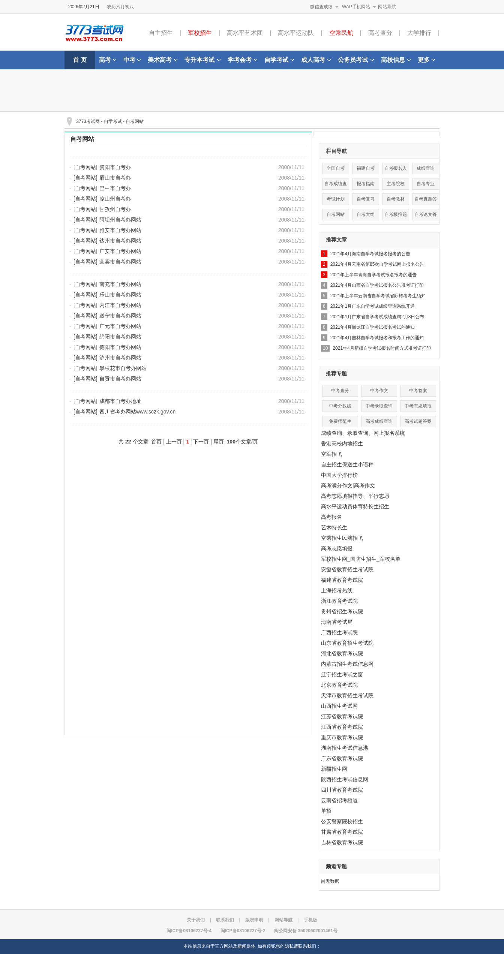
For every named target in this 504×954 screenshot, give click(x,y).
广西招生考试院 (339, 632)
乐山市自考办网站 (120, 295)
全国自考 (336, 168)
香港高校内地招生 (342, 443)
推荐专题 (336, 373)
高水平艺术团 (245, 33)
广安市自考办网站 (120, 251)
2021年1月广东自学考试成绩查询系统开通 (372, 306)
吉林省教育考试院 (342, 842)
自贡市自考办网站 (120, 379)
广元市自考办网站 (120, 326)
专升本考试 (202, 60)
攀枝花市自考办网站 (123, 368)
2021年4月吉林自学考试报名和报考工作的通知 (377, 337)
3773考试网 (88, 121)
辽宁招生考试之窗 (342, 674)
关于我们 (196, 920)
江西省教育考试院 (342, 727)
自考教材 (396, 199)
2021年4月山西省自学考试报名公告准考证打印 (377, 285)
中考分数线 (340, 406)
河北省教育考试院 (342, 653)
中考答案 (418, 390)
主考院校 (396, 183)
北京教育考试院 (339, 685)
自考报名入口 (395, 170)
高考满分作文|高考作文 (348, 485)
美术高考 (162, 60)
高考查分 (380, 33)
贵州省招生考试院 (342, 611)
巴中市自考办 (115, 188)
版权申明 (254, 920)
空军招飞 (331, 454)
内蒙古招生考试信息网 (347, 664)
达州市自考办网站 (120, 241)
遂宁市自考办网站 (120, 316)
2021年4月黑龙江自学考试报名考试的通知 (372, 327)
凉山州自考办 (115, 199)
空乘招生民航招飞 (342, 538)
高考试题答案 (418, 421)
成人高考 (316, 60)
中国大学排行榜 (339, 475)
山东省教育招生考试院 (347, 643)
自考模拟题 (395, 214)
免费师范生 (340, 421)
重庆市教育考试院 (342, 737)
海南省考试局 (336, 622)
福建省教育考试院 (342, 580)
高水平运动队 (296, 33)
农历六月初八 (120, 6)
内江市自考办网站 (120, 305)
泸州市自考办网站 (120, 358)
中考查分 (340, 390)
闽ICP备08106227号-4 (189, 930)
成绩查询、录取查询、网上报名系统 (363, 433)
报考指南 (366, 183)
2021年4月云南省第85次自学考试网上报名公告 (377, 264)
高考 (107, 60)
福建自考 (366, 168)
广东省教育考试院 (342, 758)
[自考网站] (86, 167)
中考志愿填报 (418, 406)
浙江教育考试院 (339, 601)
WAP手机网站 (356, 6)
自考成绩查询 (335, 185)
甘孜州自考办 (115, 209)
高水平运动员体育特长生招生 (355, 506)
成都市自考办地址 (120, 401)
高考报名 (331, 517)
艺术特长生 (334, 527)
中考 (132, 60)
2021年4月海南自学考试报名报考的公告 (370, 253)
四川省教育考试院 (342, 790)
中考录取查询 (379, 406)
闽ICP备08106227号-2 (243, 930)
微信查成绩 (321, 6)
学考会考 (242, 60)
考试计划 (336, 199)
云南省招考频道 (339, 800)
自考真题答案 (425, 200)
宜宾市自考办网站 (120, 262)
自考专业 (426, 183)
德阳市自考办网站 (120, 347)
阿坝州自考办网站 (120, 220)
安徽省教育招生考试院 (347, 569)
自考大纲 (366, 214)
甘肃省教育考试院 (342, 832)
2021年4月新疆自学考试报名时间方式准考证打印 (381, 348)
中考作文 (379, 390)
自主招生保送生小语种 (347, 464)
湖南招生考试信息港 (344, 748)
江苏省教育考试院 (342, 716)
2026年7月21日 (83, 6)
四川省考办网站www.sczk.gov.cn (137, 412)
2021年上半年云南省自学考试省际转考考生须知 (378, 295)
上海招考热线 (336, 590)
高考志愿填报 (336, 548)
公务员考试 (356, 60)
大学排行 (419, 33)
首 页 (80, 60)
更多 (426, 60)
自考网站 (135, 121)
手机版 (310, 920)
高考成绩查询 (379, 421)
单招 (326, 811)
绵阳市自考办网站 (120, 337)
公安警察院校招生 (342, 821)
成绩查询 (426, 168)
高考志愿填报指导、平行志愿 (355, 496)
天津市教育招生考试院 (347, 695)
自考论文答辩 (425, 216)
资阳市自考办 (115, 167)
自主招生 (161, 33)
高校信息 (396, 60)
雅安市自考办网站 (120, 230)
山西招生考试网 (339, 706)
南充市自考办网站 (120, 284)
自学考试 (279, 60)
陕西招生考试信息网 (344, 779)
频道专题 (336, 866)
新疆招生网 (334, 769)
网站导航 (387, 6)
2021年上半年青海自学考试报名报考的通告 (373, 274)
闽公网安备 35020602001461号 (306, 930)
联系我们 (225, 920)
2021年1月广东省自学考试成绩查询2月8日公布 (377, 316)
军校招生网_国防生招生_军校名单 (360, 559)
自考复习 (366, 199)
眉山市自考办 (115, 178)
